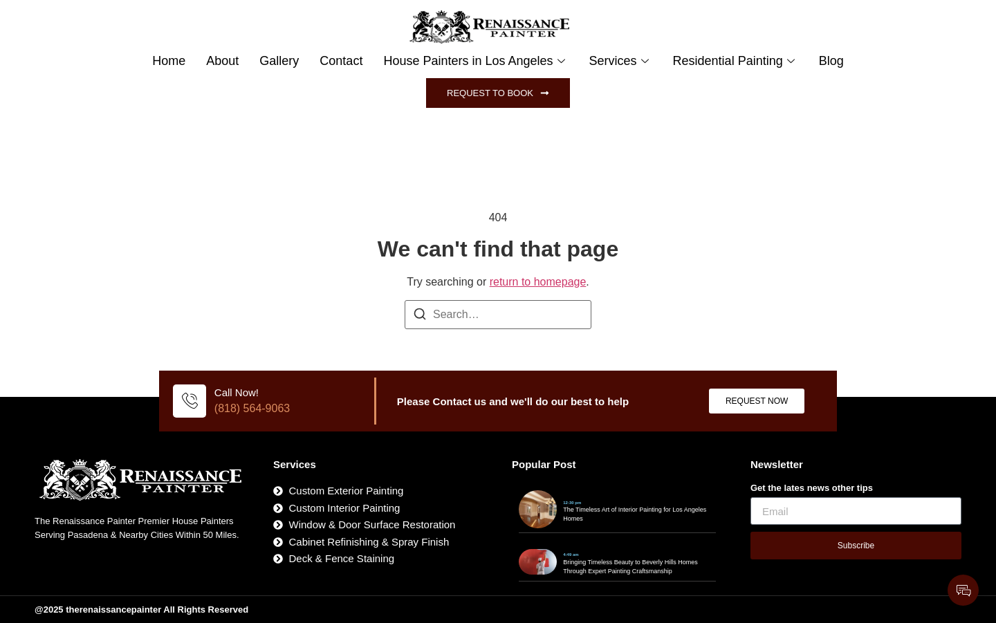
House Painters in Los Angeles (475, 61)
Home (168, 61)
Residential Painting (735, 61)
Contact (341, 61)
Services (620, 61)
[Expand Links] (963, 590)
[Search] (420, 316)
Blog (831, 61)
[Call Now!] (189, 401)
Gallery (279, 61)
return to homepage (538, 282)
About (222, 61)
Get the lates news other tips (811, 488)
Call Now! (236, 392)
